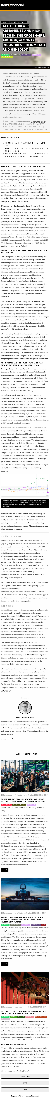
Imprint (14, 1095)
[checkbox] (2, 1071)
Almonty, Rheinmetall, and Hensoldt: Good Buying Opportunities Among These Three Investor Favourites (22, 919)
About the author (8, 738)
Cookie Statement (32, 1095)
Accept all (25, 1076)
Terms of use (6, 690)
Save (25, 1083)
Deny (25, 1090)
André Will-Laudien (38, 121)
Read (5, 870)
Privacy (21, 1095)
